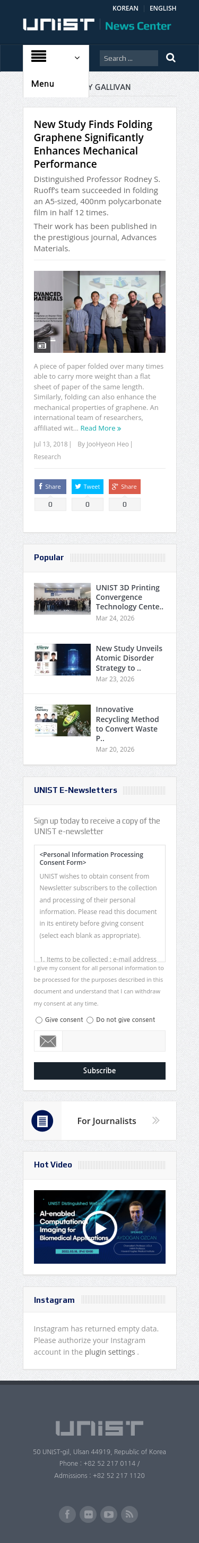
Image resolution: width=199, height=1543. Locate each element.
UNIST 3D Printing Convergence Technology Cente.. (130, 596)
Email (48, 1041)
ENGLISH (163, 8)
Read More (97, 428)
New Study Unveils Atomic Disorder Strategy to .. (129, 657)
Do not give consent (125, 1020)
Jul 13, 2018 (51, 444)
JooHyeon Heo (107, 444)
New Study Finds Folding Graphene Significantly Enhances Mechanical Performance (93, 144)
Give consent (64, 1020)
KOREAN (126, 8)
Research (47, 456)
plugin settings (111, 1352)
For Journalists (106, 1121)
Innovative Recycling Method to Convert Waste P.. (127, 723)
